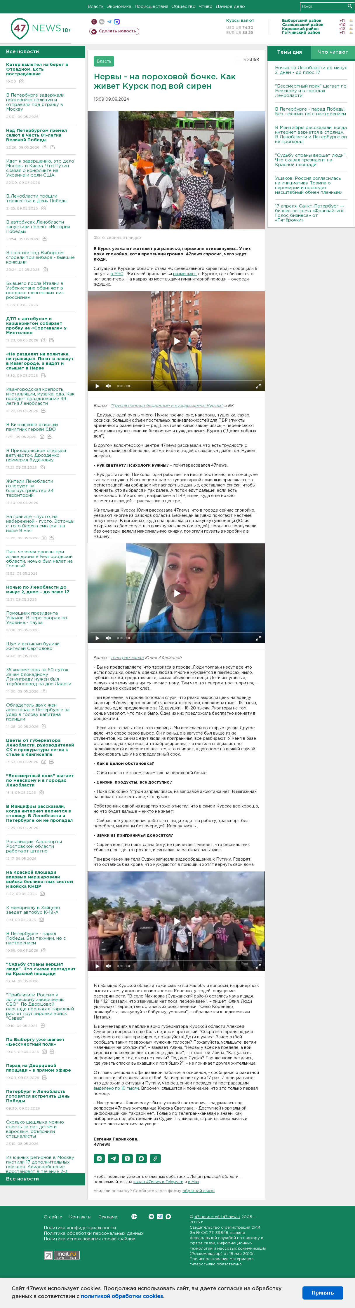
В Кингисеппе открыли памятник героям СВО (41, 431)
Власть (96, 6)
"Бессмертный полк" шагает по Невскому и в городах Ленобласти (311, 90)
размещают (185, 274)
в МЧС (117, 274)
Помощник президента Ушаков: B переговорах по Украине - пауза (41, 622)
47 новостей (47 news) (217, 1217)
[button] (99, 1158)
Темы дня (289, 52)
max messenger (117, 22)
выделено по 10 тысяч (116, 1088)
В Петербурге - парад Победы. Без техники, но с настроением (41, 942)
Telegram (160, 1216)
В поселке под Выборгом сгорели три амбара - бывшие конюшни (41, 261)
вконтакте (102, 22)
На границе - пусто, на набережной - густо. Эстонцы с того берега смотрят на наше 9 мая (41, 528)
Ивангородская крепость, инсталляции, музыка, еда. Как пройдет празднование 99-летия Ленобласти (41, 401)
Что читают (333, 52)
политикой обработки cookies (122, 1296)
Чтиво (206, 6)
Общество (183, 6)
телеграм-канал (127, 658)
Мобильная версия (94, 22)
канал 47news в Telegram (158, 1182)
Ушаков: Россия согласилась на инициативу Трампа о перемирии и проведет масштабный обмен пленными (308, 185)
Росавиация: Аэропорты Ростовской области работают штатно (41, 850)
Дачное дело (230, 6)
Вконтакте (134, 1216)
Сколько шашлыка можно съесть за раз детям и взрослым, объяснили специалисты (41, 1133)
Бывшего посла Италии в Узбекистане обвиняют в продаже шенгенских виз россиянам (41, 295)
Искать (350, 6)
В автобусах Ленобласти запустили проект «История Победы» (41, 231)
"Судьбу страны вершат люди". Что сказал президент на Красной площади (311, 160)
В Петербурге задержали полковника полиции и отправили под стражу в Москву (41, 106)
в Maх (193, 1182)
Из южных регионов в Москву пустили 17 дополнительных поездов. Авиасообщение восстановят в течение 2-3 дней (41, 1171)
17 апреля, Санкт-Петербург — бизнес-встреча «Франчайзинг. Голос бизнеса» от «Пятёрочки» (310, 213)
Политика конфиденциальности (80, 1228)
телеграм (109, 22)
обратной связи (198, 1191)
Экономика (119, 6)
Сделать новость (117, 31)
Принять (323, 1293)
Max (168, 1216)
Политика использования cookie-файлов (89, 1239)
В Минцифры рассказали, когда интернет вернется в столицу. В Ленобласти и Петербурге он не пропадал (311, 135)
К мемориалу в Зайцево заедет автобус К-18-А (41, 914)
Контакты (80, 1217)
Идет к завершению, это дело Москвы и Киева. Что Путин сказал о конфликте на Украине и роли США (41, 172)
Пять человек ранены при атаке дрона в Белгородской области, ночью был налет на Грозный (41, 563)
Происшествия (151, 6)
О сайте (53, 1217)
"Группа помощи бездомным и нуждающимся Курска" (167, 406)
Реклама (107, 1217)
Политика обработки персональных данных (94, 1233)
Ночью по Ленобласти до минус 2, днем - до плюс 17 (311, 70)
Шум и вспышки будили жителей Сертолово (41, 650)
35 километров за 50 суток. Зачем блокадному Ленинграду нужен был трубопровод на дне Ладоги (41, 681)
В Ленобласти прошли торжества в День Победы (41, 202)
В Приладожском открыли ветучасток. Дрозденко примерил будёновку (41, 459)
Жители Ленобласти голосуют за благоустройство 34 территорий (41, 492)
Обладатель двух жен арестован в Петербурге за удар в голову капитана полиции (41, 716)
